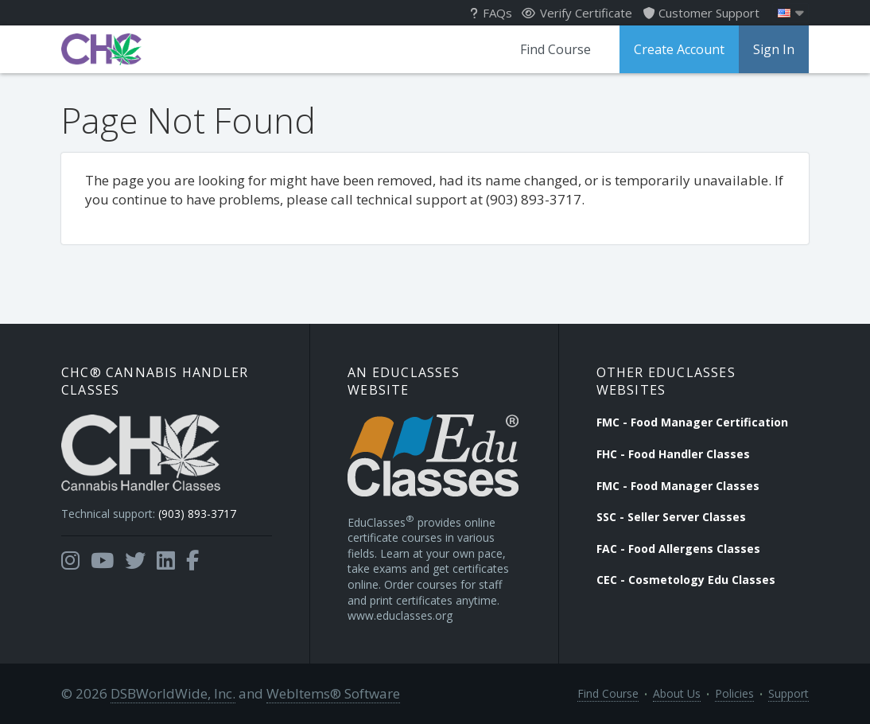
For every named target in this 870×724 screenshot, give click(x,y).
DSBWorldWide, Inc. (173, 693)
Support (788, 693)
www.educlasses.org (400, 615)
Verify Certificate (577, 13)
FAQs (491, 13)
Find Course (555, 49)
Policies (734, 693)
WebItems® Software (333, 693)
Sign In (773, 49)
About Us (677, 693)
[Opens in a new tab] (70, 561)
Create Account (679, 49)
